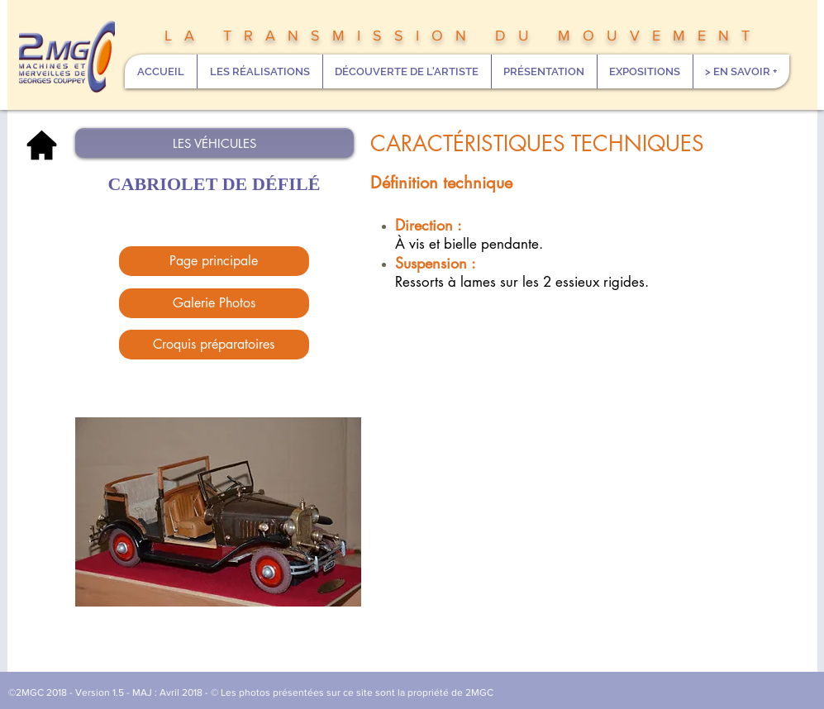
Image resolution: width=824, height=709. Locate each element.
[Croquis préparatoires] (214, 344)
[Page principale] (214, 261)
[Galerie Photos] (214, 303)
